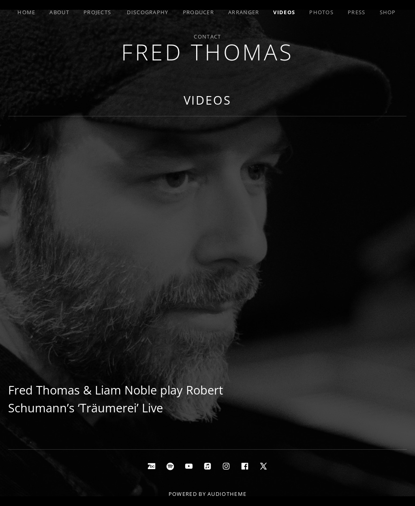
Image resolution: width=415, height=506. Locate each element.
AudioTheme (227, 493)
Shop (388, 12)
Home (26, 12)
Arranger (243, 12)
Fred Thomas (207, 51)
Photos (321, 12)
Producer (198, 12)
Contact (207, 36)
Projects (97, 12)
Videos (284, 12)
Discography (147, 12)
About (59, 12)
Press (357, 12)
